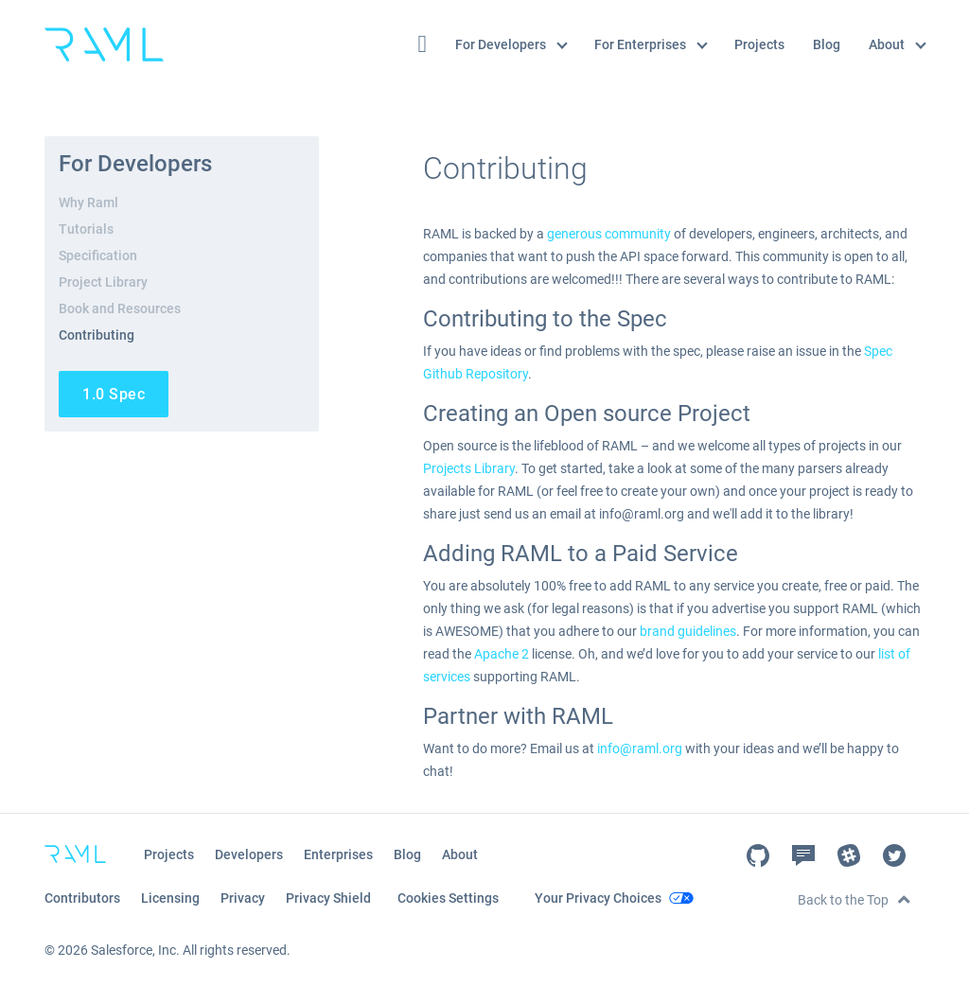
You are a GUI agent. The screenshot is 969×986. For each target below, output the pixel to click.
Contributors (82, 898)
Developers (249, 854)
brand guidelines (688, 631)
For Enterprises (651, 44)
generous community (609, 233)
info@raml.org (639, 748)
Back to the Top (843, 899)
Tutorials (86, 229)
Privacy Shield (328, 898)
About (897, 44)
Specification (98, 255)
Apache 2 (501, 653)
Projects (759, 44)
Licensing (170, 898)
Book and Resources (120, 308)
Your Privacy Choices (598, 898)
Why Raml (88, 202)
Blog (826, 44)
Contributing (96, 335)
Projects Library (469, 468)
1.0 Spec (113, 394)
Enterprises (338, 854)
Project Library (103, 282)
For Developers (511, 44)
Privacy (242, 898)
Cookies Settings (448, 898)
